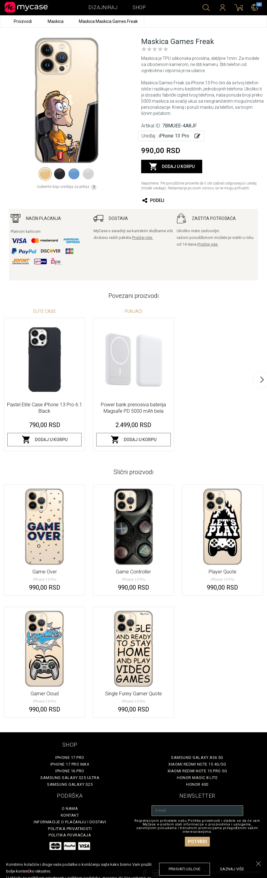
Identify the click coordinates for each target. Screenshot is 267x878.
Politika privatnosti (70, 828)
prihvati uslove (184, 869)
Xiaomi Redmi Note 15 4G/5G (197, 764)
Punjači (133, 311)
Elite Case (44, 311)
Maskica (56, 21)
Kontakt (70, 815)
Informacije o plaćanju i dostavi (70, 822)
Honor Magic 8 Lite (197, 777)
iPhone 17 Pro (69, 757)
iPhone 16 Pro (69, 771)
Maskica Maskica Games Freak (108, 21)
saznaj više (232, 869)
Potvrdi (197, 841)
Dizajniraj (103, 7)
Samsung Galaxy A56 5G (197, 757)
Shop (139, 7)
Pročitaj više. (142, 238)
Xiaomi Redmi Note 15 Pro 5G (197, 771)
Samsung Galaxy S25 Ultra (69, 777)
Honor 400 (197, 784)
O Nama (70, 808)
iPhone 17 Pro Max (70, 764)
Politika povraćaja (70, 835)
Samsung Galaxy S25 (70, 784)
